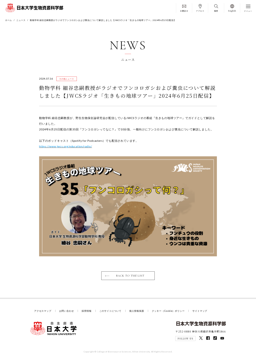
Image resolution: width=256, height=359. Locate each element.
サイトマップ (199, 310)
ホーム (8, 20)
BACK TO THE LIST (130, 275)
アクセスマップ (42, 310)
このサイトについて (110, 310)
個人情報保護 (136, 310)
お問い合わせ (66, 310)
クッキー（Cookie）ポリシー (168, 310)
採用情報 (86, 310)
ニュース (20, 20)
